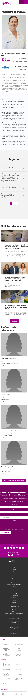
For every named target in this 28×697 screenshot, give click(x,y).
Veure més (14, 321)
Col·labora (14, 598)
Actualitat (14, 602)
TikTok (23, 548)
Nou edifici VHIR (14, 593)
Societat (14, 579)
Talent (14, 571)
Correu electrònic (14, 515)
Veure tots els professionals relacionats (14, 480)
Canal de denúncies (14, 633)
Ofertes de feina (14, 597)
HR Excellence (14, 589)
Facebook (8, 548)
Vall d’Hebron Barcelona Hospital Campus (14, 613)
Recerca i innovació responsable (14, 584)
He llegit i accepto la (14, 529)
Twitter (5, 548)
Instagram (14, 548)
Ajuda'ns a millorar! (14, 609)
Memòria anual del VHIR (14, 606)
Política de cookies (14, 630)
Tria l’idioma (14, 504)
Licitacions (14, 588)
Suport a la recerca (14, 577)
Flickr (20, 548)
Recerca (14, 569)
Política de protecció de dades (14, 628)
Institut (14, 567)
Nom (14, 509)
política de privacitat (19, 529)
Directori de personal (14, 595)
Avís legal (14, 624)
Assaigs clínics (14, 573)
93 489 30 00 (17, 554)
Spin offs (14, 586)
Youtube (17, 548)
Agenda (14, 600)
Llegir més (4, 366)
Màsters (14, 608)
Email (9, 554)
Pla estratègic (14, 582)
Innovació (14, 575)
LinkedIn (11, 548)
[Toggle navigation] (26, 2)
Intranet (14, 611)
